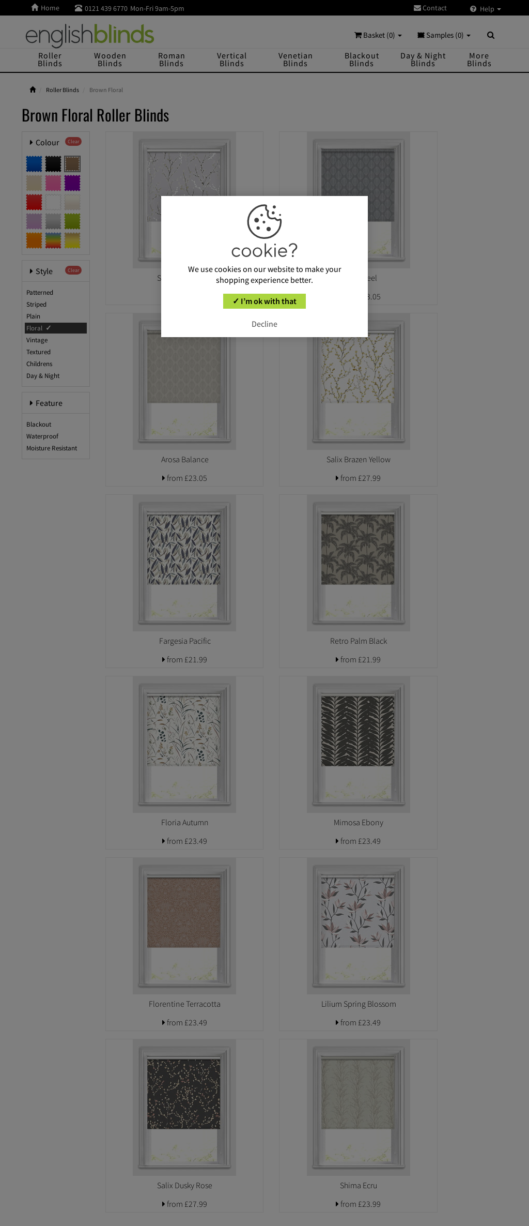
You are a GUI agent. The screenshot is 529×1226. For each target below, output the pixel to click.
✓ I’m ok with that (264, 301)
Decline (264, 324)
